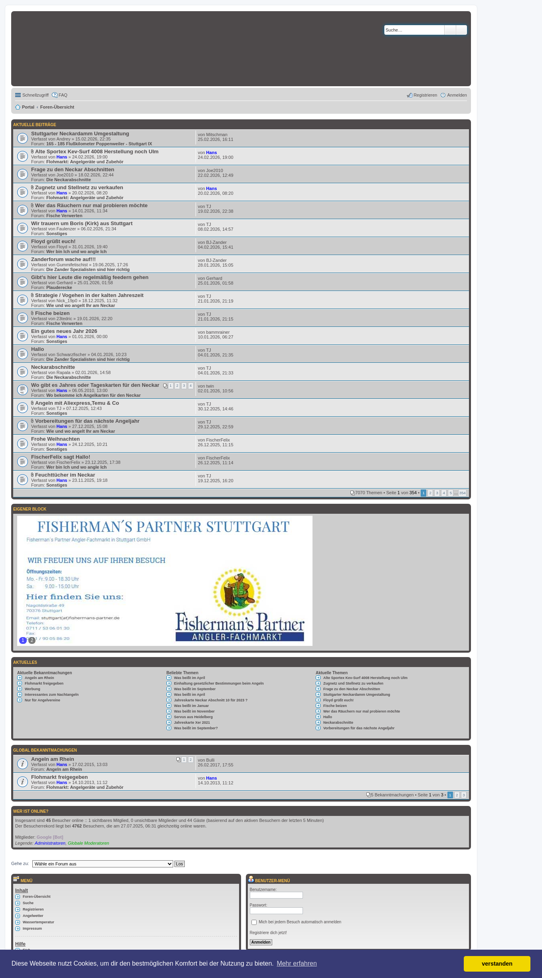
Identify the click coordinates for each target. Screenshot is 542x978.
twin (210, 386)
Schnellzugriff (35, 95)
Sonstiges (56, 233)
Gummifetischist (72, 264)
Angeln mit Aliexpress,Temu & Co (77, 403)
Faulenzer (66, 228)
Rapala (64, 372)
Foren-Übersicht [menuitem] (37, 897)
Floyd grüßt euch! (53, 241)
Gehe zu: (20, 863)
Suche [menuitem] (28, 903)
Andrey (64, 139)
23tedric (64, 318)
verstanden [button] (497, 963)
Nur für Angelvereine (42, 700)
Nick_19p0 (67, 300)
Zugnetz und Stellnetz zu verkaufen (79, 187)
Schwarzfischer (72, 354)
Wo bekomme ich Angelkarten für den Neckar (93, 395)
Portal (28, 107)
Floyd (62, 246)
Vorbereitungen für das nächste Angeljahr (87, 421)
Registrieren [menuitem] (425, 95)
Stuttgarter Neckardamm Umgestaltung (80, 134)
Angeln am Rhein (39, 678)
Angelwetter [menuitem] (33, 916)
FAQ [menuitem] (63, 95)
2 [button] (430, 493)
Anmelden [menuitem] (457, 95)
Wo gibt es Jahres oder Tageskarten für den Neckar (95, 385)
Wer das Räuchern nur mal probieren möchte (91, 205)
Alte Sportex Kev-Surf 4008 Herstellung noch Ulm (96, 151)
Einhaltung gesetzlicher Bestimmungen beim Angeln (219, 683)
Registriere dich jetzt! (268, 932)
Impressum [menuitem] (32, 928)
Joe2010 (65, 174)
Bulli (210, 760)
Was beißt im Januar (191, 706)
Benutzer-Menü (269, 881)
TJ (208, 206)
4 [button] (444, 493)
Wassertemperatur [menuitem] (38, 922)
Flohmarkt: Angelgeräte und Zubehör (84, 161)
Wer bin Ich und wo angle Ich (76, 251)
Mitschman (216, 134)
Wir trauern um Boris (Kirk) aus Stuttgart (82, 223)
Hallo (37, 349)
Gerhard (65, 282)
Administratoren (50, 843)
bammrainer (218, 332)
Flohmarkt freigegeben (44, 683)
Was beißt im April (189, 678)
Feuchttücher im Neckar (65, 475)
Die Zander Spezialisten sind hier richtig (88, 269)
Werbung (32, 689)
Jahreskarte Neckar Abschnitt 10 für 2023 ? (210, 700)
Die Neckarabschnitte (68, 179)
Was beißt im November (194, 711)
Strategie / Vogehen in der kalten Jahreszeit (89, 295)
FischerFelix (218, 440)
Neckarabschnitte (53, 367)
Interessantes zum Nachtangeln (52, 695)
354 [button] (462, 493)
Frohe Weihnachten (55, 439)
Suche (450, 30)
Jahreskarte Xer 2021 (192, 723)
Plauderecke (59, 287)
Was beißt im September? (196, 728)
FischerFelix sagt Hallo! (60, 457)
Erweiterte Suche (461, 30)
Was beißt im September (195, 689)
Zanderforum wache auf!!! (63, 259)
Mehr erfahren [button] (297, 963)
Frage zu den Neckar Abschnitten (72, 169)
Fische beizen (52, 313)
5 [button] (451, 493)
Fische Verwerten (64, 215)
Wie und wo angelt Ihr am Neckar (80, 305)
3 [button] (437, 493)
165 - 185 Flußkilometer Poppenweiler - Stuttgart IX (99, 143)
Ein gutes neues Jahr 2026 (64, 331)
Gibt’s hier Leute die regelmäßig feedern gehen (89, 277)
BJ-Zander (216, 242)
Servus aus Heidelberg (193, 717)
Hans (62, 156)
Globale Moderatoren (88, 843)
